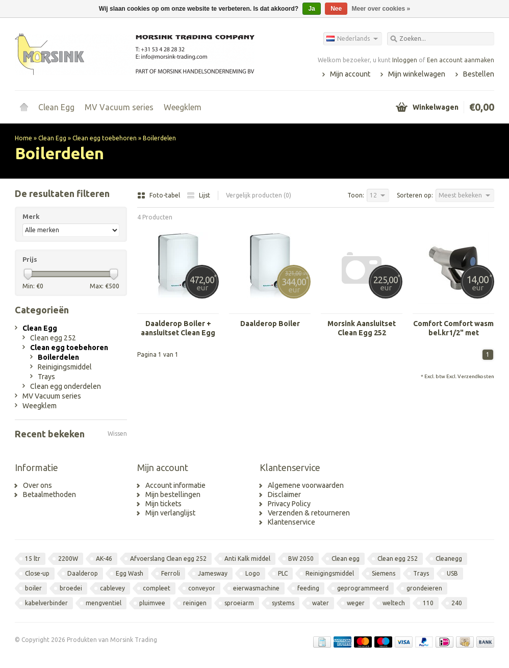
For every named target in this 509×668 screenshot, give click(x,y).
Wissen (117, 433)
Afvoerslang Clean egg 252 (168, 558)
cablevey (112, 588)
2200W (68, 558)
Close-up (37, 573)
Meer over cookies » (381, 8)
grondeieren (424, 588)
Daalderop (82, 573)
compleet (156, 588)
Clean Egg (56, 107)
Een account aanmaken (460, 60)
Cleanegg (449, 558)
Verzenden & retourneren (309, 513)
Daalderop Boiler (270, 323)
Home (24, 107)
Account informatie (175, 485)
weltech (394, 603)
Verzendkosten (475, 376)
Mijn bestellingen (172, 494)
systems (283, 603)
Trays (46, 377)
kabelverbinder (46, 603)
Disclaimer (284, 494)
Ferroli (170, 573)
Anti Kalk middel (247, 558)
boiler (33, 588)
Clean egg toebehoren (104, 138)
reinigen (195, 603)
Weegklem (182, 107)
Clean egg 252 (53, 338)
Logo (252, 573)
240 (456, 603)
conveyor (201, 588)
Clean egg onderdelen (65, 386)
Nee (336, 8)
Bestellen (478, 74)
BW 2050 (301, 558)
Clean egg (346, 558)
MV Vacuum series (119, 107)
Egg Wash (129, 573)
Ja (311, 8)
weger (356, 603)
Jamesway (212, 573)
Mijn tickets (163, 504)
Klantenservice (291, 522)
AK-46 (104, 558)
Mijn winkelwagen (416, 74)
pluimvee (152, 603)
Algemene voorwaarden (306, 485)
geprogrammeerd (363, 588)
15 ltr (32, 558)
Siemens (383, 573)
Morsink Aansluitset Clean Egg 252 (361, 328)
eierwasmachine (256, 588)
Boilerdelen (159, 138)
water (320, 603)
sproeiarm (239, 603)
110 (428, 603)
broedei (71, 588)
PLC (283, 573)
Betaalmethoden (49, 494)
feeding (308, 588)
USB (452, 573)
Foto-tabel (159, 195)
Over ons (37, 485)
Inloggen (404, 60)
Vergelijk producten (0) (258, 195)
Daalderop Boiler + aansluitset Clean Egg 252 (178, 328)
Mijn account (350, 74)
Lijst (198, 195)
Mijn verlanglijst (170, 513)
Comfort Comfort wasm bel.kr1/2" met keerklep (453, 328)
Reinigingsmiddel (65, 367)
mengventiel (103, 603)
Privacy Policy (289, 504)
